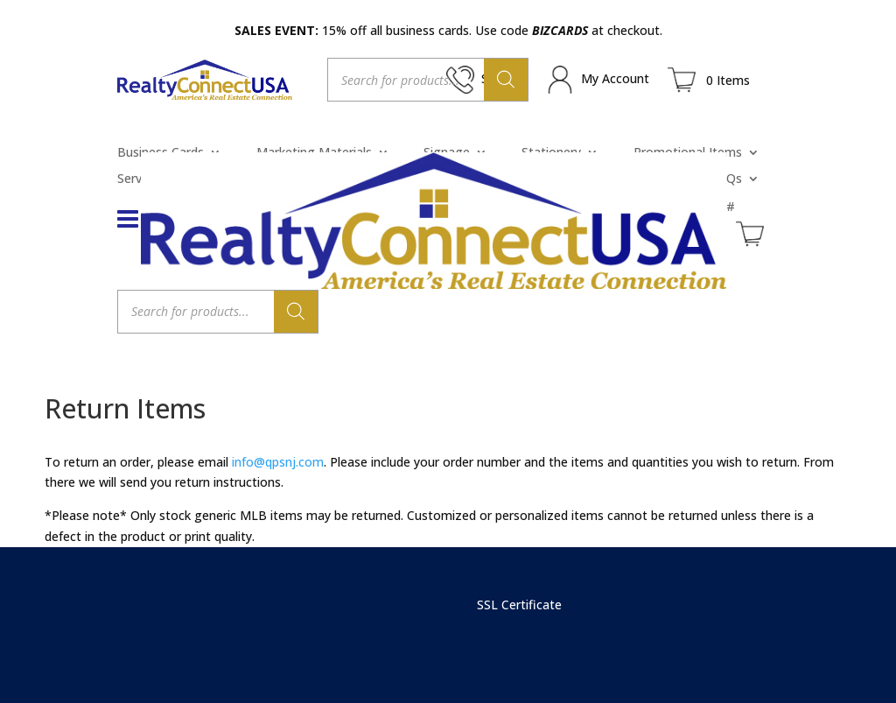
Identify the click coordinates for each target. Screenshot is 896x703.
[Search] (506, 80)
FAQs (726, 179)
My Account (615, 78)
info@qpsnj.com (278, 461)
